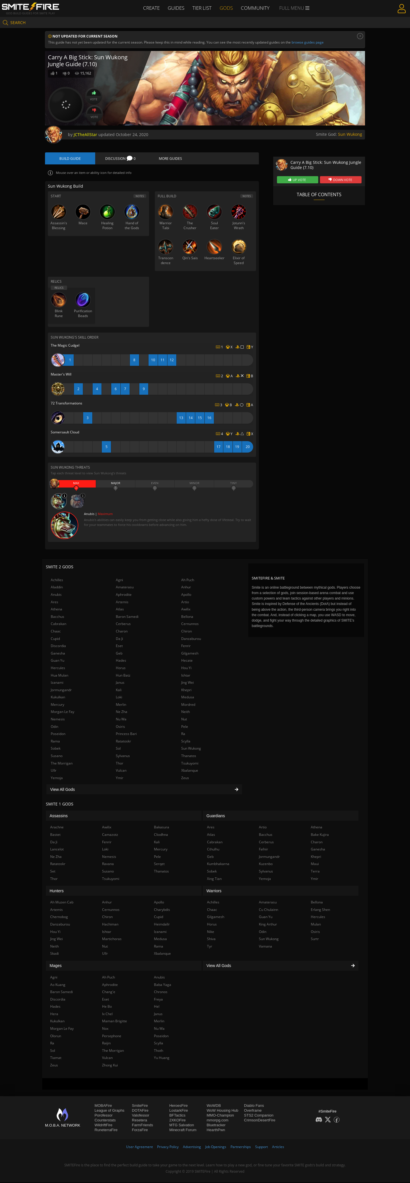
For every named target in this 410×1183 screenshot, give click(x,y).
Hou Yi (186, 668)
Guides (176, 8)
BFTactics (177, 1115)
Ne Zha (121, 712)
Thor (119, 763)
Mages (56, 966)
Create (151, 8)
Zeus (185, 778)
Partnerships (241, 1147)
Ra (183, 734)
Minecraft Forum (182, 1130)
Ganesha (58, 653)
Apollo (186, 595)
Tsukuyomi (189, 763)
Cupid (55, 638)
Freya (158, 999)
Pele (184, 726)
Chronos (160, 992)
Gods (227, 8)
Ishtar (185, 675)
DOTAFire (140, 1111)
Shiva (211, 939)
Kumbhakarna (218, 864)
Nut (184, 719)
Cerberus (123, 624)
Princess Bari (126, 734)
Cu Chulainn (268, 910)
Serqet (159, 864)
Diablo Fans (254, 1106)
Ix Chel (107, 1014)
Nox (105, 1029)
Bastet (55, 835)
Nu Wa (121, 719)
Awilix (185, 609)
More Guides (170, 158)
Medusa (187, 697)
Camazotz (110, 835)
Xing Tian (214, 879)
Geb (119, 653)
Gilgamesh (189, 653)
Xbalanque (189, 771)
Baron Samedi (127, 617)
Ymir (119, 778)
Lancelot (57, 849)
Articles (278, 1147)
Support (261, 1147)
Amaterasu (125, 587)
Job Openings (215, 1147)
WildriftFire (103, 1125)
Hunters (57, 891)
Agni (119, 580)
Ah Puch (187, 580)
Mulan (316, 924)
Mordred (188, 705)
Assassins (59, 816)
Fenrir (186, 646)
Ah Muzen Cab (61, 902)
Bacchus (57, 617)
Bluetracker (216, 1125)
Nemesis (58, 719)
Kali (119, 690)
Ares (54, 602)
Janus (120, 683)
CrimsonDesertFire (259, 1120)
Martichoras (112, 939)
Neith (185, 712)
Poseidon (58, 734)
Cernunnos (190, 624)
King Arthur (268, 924)
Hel (156, 1007)
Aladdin (57, 587)
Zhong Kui (110, 1065)
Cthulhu (213, 849)
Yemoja (57, 778)
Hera (54, 1014)
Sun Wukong (350, 134)
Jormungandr (61, 690)
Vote (93, 96)
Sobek (55, 748)
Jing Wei (187, 683)
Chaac (56, 631)
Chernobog (59, 917)
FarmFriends (142, 1125)
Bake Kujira (320, 835)
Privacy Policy (168, 1147)
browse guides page (308, 42)
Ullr (53, 771)
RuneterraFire (106, 1130)
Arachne (57, 827)
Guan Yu (57, 661)
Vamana (265, 946)
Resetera (139, 1120)
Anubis (56, 595)
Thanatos (188, 756)
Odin (54, 726)
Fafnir (263, 849)
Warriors (213, 891)
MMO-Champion (220, 1115)
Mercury (57, 705)
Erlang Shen (320, 910)
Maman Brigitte (114, 1021)
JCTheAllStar (85, 134)
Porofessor (104, 1115)
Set (52, 871)
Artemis (122, 602)
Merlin (121, 705)
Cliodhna (161, 835)
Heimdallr (162, 924)
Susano (57, 756)
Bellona (187, 617)
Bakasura (161, 827)
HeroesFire (178, 1106)
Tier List (203, 8)
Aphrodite (124, 595)
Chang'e (108, 992)
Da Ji (119, 638)
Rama (55, 741)
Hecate (187, 661)
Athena (56, 609)
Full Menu (295, 8)
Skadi (54, 954)
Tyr (209, 946)
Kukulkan (58, 697)
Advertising (192, 1147)
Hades (121, 661)
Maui (315, 864)
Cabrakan (58, 624)
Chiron (186, 631)
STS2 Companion (259, 1115)
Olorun (55, 1036)
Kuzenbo (266, 864)
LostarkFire (178, 1111)
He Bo (107, 1007)
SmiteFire (140, 1106)
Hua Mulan (59, 675)
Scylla (185, 741)
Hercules (58, 668)
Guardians (215, 816)
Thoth (158, 1051)
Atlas (120, 609)
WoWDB (214, 1106)
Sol (118, 748)
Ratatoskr (123, 741)
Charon (122, 631)
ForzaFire (140, 1130)
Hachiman (110, 924)
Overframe (252, 1111)
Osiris (120, 726)
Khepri (186, 690)
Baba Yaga (162, 984)
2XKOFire (177, 1120)
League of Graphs (109, 1111)
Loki (119, 697)
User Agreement (139, 1147)
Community (256, 8)
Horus (121, 668)
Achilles (57, 580)
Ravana (108, 864)
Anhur (186, 587)
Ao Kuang (57, 984)
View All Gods (144, 790)
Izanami (57, 683)
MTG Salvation (181, 1125)
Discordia (58, 646)
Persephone (111, 1036)
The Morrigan (62, 763)
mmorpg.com (218, 1120)
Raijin (106, 1043)
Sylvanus (123, 756)
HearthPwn (216, 1130)
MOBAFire (103, 1106)
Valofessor (140, 1115)
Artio (185, 602)
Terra (315, 871)
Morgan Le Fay (62, 712)
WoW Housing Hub (222, 1111)
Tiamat (55, 1058)
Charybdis (162, 910)
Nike (210, 931)
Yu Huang (161, 1058)
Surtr (315, 939)
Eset (119, 646)
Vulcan (121, 771)
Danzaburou (191, 638)
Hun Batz (123, 675)
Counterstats (105, 1120)
